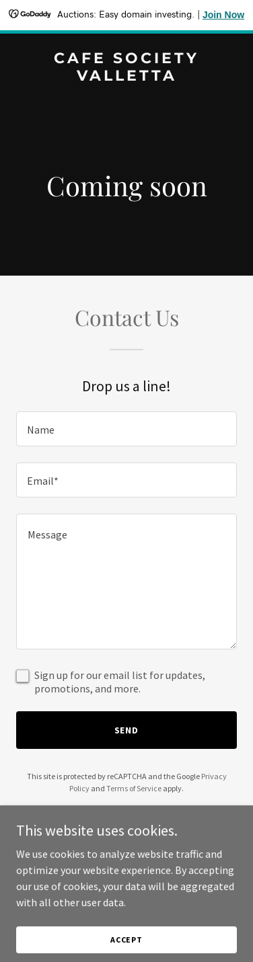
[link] (126, 76)
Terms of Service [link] (133, 788)
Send (126, 730)
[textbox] (126, 428)
